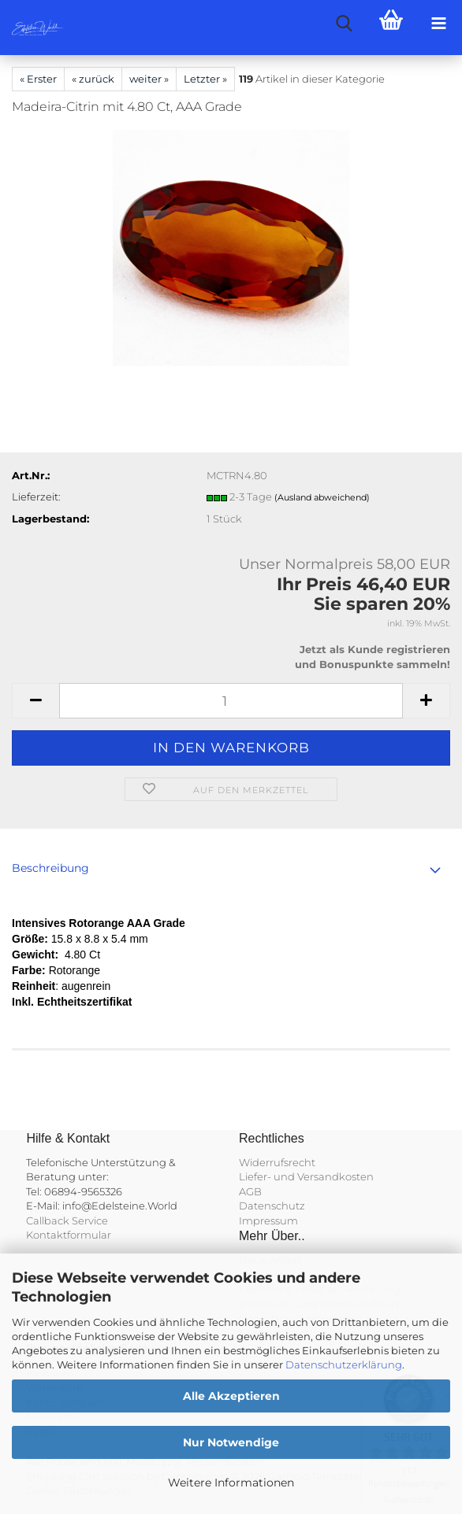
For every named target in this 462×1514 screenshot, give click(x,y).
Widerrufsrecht (277, 1162)
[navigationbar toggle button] (438, 23)
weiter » (149, 78)
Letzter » (205, 78)
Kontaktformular (68, 1234)
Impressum (268, 1220)
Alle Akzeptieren (231, 1396)
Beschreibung (50, 868)
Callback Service (67, 1220)
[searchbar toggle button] (343, 23)
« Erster (38, 78)
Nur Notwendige (231, 1442)
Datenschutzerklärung (343, 1364)
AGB (250, 1191)
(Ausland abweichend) (322, 497)
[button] (35, 700)
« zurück (93, 78)
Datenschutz (272, 1205)
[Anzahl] (231, 700)
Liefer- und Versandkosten (306, 1176)
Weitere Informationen (231, 1482)
